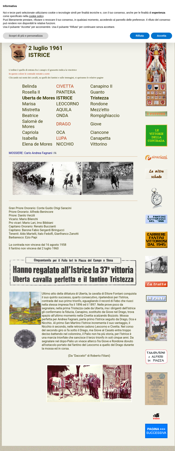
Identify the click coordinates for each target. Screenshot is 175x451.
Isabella (29, 138)
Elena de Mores (37, 144)
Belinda (29, 86)
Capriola (30, 132)
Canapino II (101, 86)
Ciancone (99, 132)
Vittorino (98, 144)
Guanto (97, 92)
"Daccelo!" (79, 355)
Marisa (29, 103)
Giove (95, 124)
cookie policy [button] (36, 16)
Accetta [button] (161, 35)
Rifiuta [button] (140, 35)
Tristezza (99, 98)
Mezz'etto (99, 109)
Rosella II (31, 92)
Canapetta (100, 138)
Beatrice (30, 115)
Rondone (99, 103)
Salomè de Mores (32, 124)
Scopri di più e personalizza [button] (26, 35)
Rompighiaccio (104, 115)
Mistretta (31, 109)
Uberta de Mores (38, 98)
